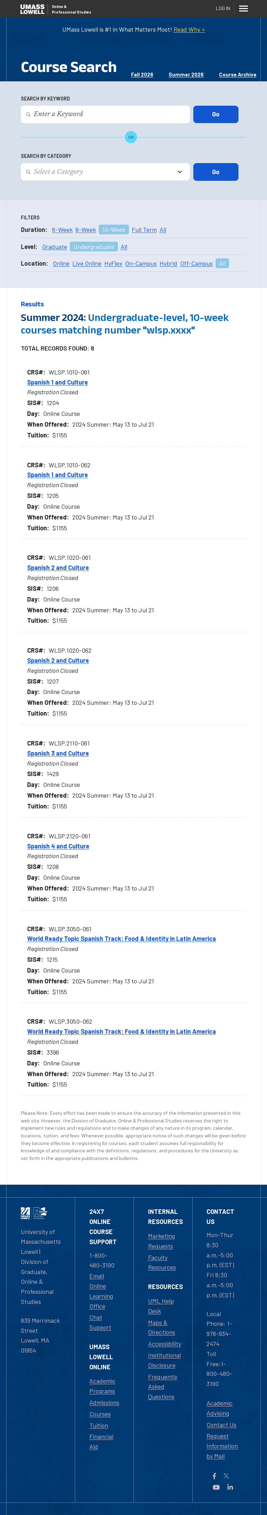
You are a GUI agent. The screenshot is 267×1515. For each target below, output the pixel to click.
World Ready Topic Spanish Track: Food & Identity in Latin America (121, 938)
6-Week (62, 229)
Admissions (104, 1402)
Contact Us (221, 1424)
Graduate (54, 246)
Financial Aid (101, 1441)
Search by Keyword (45, 99)
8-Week (85, 229)
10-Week (114, 229)
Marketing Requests (161, 1241)
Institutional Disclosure (164, 1360)
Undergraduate (93, 246)
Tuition (98, 1425)
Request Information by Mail (222, 1446)
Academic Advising (220, 1408)
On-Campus (141, 263)
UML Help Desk (161, 1306)
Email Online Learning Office (101, 1290)
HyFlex (113, 263)
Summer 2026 (186, 74)
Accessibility (164, 1343)
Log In (223, 8)
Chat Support (100, 1322)
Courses (100, 1414)
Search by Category (46, 156)
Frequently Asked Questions (162, 1387)
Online (61, 263)
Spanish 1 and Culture (57, 382)
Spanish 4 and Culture (58, 846)
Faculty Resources (162, 1262)
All (163, 229)
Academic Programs (102, 1386)
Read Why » (189, 29)
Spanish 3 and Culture (58, 753)
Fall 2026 (142, 74)
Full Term (144, 229)
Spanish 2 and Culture (58, 567)
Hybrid (168, 263)
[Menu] (243, 8)
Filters (30, 217)
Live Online (87, 263)
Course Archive (238, 74)
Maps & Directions (161, 1327)
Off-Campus (196, 263)
